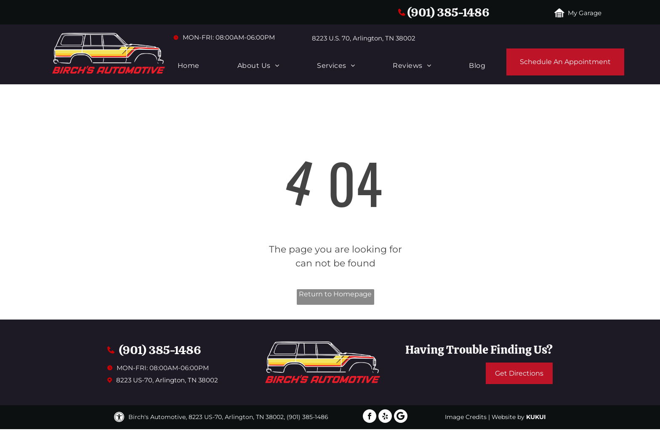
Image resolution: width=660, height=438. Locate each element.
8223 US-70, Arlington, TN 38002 (167, 380)
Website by (508, 417)
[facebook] (369, 417)
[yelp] (385, 417)
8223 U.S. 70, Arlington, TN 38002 (363, 38)
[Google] (400, 417)
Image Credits (466, 417)
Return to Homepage (335, 294)
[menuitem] (188, 66)
